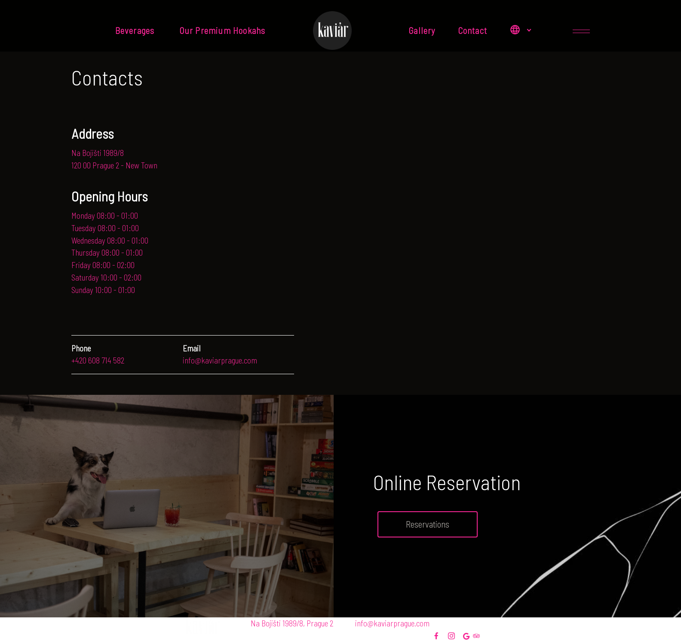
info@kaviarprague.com (392, 623)
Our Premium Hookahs (224, 30)
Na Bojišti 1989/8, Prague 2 (292, 623)
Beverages (136, 30)
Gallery (421, 30)
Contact (472, 30)
